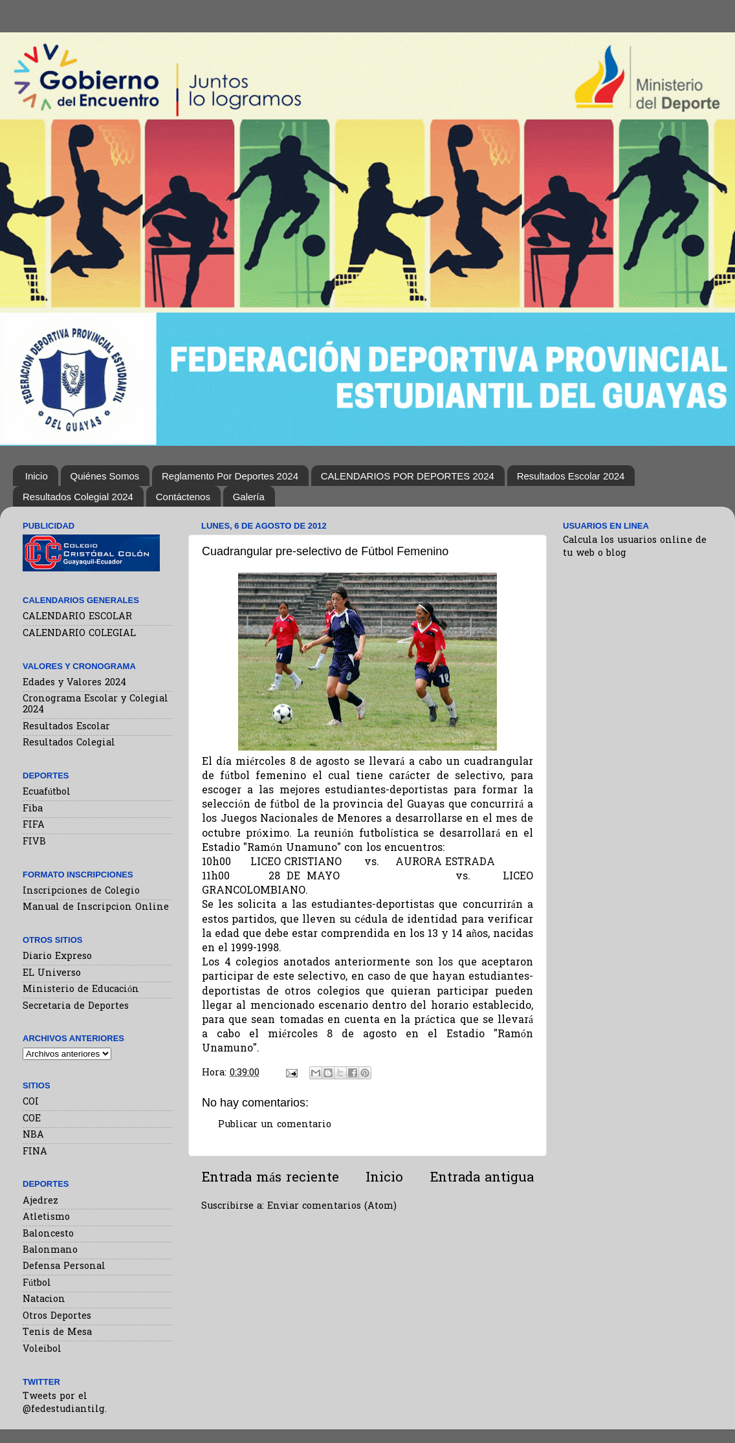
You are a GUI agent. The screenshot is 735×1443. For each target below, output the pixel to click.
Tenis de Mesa (57, 1332)
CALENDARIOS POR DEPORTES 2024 (407, 475)
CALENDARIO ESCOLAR (77, 617)
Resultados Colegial (69, 743)
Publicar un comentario (274, 1125)
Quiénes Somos (105, 475)
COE (32, 1119)
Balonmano (50, 1250)
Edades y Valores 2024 (74, 683)
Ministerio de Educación (81, 990)
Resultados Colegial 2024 (78, 496)
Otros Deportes (57, 1316)
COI (31, 1102)
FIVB (34, 842)
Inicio (36, 475)
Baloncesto (48, 1234)
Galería (249, 496)
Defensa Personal (64, 1266)
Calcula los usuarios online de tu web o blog (635, 547)
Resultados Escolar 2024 (571, 475)
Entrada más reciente (270, 1178)
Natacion (44, 1299)
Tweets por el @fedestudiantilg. (65, 1403)
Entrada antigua (482, 1178)
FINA (35, 1152)
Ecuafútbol (47, 792)
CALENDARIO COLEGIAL (79, 634)
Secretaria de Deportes (76, 1006)
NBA (33, 1135)
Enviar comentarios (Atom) (332, 1206)
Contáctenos (183, 496)
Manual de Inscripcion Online (96, 907)
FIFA (34, 825)
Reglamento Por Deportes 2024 (230, 475)
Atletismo (46, 1217)
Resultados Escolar (66, 727)
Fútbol (37, 1283)
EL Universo (52, 973)
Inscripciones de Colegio (81, 891)
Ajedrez (40, 1201)
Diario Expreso (57, 957)
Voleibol (42, 1349)
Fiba (33, 809)
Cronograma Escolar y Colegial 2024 (95, 704)
